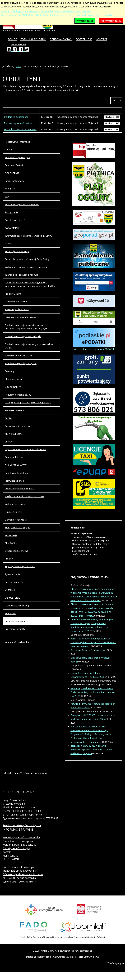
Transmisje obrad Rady (17, 309)
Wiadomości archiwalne (17, 642)
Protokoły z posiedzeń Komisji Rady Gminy (27, 259)
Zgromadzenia (12, 574)
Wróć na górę (116, 963)
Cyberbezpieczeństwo (16, 550)
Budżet (8, 418)
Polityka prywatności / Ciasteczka (21, 837)
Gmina (8, 149)
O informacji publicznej (17, 605)
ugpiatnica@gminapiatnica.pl (26, 814)
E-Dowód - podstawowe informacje (23, 874)
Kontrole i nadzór (14, 582)
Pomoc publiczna (14, 457)
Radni (8, 243)
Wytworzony (47, 110)
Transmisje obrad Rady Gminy (19, 870)
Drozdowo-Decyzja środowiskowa (89, 650)
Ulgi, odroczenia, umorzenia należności (25, 449)
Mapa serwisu (10, 855)
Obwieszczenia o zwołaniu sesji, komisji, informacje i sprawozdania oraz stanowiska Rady (31, 284)
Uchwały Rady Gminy (16, 301)
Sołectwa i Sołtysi (14, 165)
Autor (79, 110)
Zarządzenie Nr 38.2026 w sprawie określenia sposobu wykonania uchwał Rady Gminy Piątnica (91, 749)
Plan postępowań (14, 378)
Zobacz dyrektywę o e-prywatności (73, 11)
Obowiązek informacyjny (16, 848)
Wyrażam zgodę (84, 20)
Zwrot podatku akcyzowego (18, 867)
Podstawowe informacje (17, 141)
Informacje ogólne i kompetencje (22, 204)
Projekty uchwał (13, 293)
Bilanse (9, 441)
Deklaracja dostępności (16, 116)
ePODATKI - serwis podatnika (19, 878)
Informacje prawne (16, 621)
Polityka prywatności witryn (18, 123)
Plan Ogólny (11, 543)
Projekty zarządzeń (15, 220)
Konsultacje (11, 535)
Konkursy (10, 188)
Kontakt (7, 852)
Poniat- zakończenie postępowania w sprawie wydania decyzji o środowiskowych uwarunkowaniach (93, 642)
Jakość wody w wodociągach (19, 488)
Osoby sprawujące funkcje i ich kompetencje (28, 402)
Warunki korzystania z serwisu (20, 129)
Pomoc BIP (10, 613)
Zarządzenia (11, 212)
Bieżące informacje (15, 180)
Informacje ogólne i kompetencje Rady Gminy (28, 235)
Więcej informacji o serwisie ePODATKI (94, 349)
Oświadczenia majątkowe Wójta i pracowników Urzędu (29, 346)
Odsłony (112, 110)
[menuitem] (12, 39)
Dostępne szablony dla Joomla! (41, 956)
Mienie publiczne (14, 433)
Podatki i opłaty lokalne (17, 472)
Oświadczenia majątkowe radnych (23, 336)
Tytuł (21, 110)
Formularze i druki (14, 480)
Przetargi (9, 371)
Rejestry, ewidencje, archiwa (20, 566)
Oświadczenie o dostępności (19, 841)
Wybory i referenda (15, 504)
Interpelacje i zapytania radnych (22, 274)
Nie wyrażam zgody (111, 20)
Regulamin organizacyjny (18, 394)
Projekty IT (10, 558)
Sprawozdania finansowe (18, 426)
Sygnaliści (10, 589)
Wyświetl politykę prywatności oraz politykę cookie (27, 11)
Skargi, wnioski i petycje (17, 527)
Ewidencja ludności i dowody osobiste (24, 496)
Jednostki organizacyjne (17, 157)
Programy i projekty (15, 628)
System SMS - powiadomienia (19, 881)
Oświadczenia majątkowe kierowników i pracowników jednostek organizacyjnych (26, 327)
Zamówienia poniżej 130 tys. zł (20, 363)
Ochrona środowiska (16, 519)
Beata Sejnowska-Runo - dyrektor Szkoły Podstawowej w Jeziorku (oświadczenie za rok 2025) (93, 692)
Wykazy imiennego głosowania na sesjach (27, 266)
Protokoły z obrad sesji (17, 251)
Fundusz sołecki (13, 511)
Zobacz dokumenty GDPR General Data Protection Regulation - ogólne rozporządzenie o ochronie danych (56, 15)
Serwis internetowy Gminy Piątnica (22, 825)
